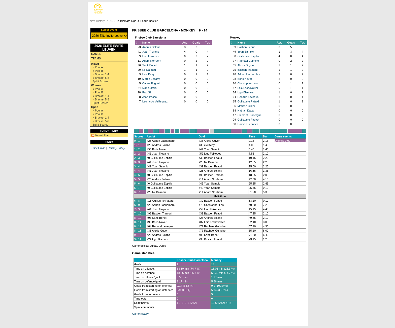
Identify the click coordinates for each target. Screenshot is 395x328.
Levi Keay (148, 74)
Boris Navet (245, 78)
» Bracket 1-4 (101, 74)
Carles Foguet (151, 83)
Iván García (149, 87)
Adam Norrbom (151, 60)
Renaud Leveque (248, 96)
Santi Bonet (149, 65)
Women (96, 85)
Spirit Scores (100, 81)
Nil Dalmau (149, 69)
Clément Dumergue (249, 115)
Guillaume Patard (248, 101)
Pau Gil (146, 92)
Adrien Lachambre (249, 74)
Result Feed (102, 135)
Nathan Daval (246, 110)
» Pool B (98, 70)
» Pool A (98, 67)
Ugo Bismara (246, 92)
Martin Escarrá (151, 78)
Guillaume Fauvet (248, 119)
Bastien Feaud (246, 47)
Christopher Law (248, 83)
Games (96, 53)
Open (94, 106)
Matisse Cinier (246, 105)
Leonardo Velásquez (155, 101)
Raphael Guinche (248, 60)
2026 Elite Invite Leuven (108, 47)
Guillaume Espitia (248, 56)
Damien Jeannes (248, 124)
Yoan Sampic (246, 51)
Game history (140, 313)
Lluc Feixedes (150, 56)
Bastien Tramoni (247, 69)
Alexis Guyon (246, 65)
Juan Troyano (150, 51)
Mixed (95, 63)
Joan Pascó (149, 96)
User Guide (98, 148)
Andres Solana (151, 47)
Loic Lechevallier (248, 87)
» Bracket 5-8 (101, 77)
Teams (96, 58)
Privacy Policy (116, 148)
